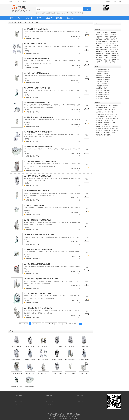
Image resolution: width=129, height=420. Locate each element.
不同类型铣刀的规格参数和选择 (104, 135)
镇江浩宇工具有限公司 (101, 88)
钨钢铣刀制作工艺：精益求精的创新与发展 (106, 116)
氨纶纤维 (47, 13)
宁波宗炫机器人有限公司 (102, 81)
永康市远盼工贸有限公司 (102, 86)
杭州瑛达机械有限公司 (101, 96)
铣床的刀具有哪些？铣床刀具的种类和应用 (106, 107)
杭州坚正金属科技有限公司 (102, 94)
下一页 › (60, 323)
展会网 (57, 415)
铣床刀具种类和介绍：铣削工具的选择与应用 (107, 118)
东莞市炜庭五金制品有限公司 (103, 79)
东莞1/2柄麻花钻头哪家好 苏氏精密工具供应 (107, 41)
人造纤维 (68, 13)
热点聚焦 (59, 18)
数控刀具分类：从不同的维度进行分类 (105, 110)
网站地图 (72, 415)
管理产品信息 (18, 404)
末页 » (65, 323)
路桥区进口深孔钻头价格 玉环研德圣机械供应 (107, 58)
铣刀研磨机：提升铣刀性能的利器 (104, 112)
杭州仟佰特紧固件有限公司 (102, 92)
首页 (11, 18)
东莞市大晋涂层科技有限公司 (103, 90)
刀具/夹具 (30, 22)
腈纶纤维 (42, 13)
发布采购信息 (49, 404)
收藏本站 (11, 1)
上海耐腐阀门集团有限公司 (102, 73)
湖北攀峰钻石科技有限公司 (102, 71)
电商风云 (70, 18)
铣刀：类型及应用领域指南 (102, 124)
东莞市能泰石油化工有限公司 (103, 75)
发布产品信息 (18, 401)
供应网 (19, 18)
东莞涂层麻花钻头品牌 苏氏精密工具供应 (106, 37)
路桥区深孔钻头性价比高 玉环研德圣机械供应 (107, 55)
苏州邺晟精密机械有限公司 (102, 69)
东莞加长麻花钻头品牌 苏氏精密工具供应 (106, 35)
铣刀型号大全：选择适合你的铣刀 (104, 120)
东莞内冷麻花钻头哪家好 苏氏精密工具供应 (107, 32)
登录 (115, 1)
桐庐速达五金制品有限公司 (102, 84)
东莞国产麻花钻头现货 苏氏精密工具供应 (106, 62)
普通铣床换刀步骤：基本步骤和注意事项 (106, 133)
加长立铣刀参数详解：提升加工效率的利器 (106, 114)
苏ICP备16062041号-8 (71, 416)
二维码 (24, 1)
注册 (120, 1)
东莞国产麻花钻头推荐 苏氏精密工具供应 (106, 47)
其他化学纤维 (74, 13)
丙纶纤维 (52, 13)
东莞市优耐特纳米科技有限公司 (104, 98)
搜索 (87, 9)
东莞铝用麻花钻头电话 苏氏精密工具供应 (106, 43)
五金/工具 (24, 22)
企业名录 (49, 18)
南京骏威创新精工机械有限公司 (104, 77)
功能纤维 (63, 13)
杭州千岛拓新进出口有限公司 (33, 38)
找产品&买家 (49, 401)
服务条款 (78, 415)
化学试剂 (80, 13)
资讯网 (39, 18)
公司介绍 (80, 401)
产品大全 (29, 18)
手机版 (18, 1)
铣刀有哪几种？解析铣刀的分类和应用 (105, 122)
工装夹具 (37, 22)
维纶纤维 (58, 13)
